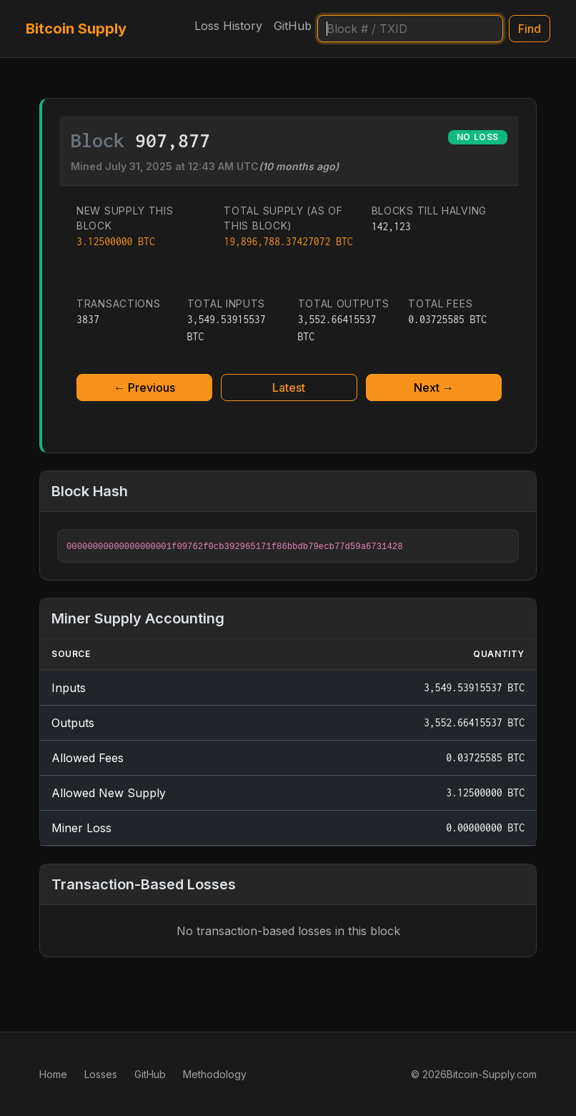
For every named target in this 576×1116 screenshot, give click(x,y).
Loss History (228, 26)
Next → (434, 387)
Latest (288, 387)
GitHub (293, 26)
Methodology (215, 1074)
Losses (100, 1074)
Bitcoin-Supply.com (492, 1074)
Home (53, 1074)
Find (529, 28)
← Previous (144, 387)
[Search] (410, 28)
